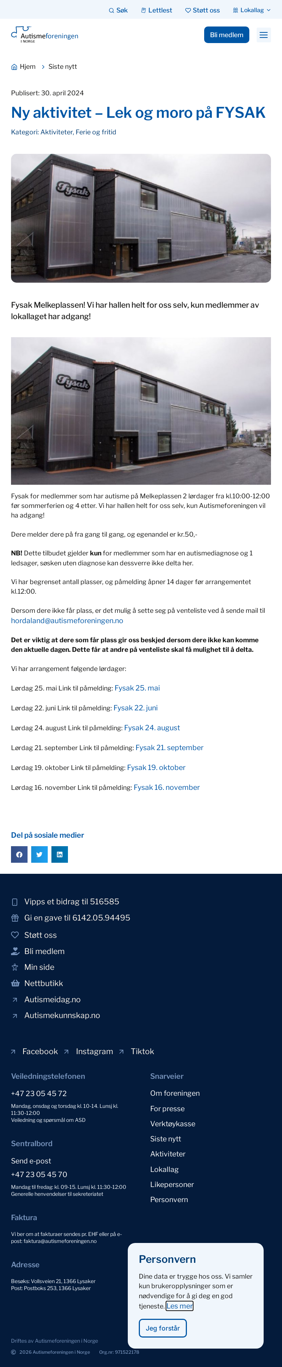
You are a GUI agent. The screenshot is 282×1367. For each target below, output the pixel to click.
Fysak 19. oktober (156, 767)
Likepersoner (172, 1176)
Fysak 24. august (152, 727)
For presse (167, 1106)
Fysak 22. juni (135, 707)
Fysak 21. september (169, 747)
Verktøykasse (172, 1120)
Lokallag (164, 1162)
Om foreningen (175, 1092)
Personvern (169, 1190)
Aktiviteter (56, 132)
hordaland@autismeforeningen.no (67, 620)
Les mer (179, 1310)
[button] (264, 35)
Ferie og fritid (96, 132)
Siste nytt (165, 1134)
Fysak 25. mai (137, 688)
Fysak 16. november (167, 787)
